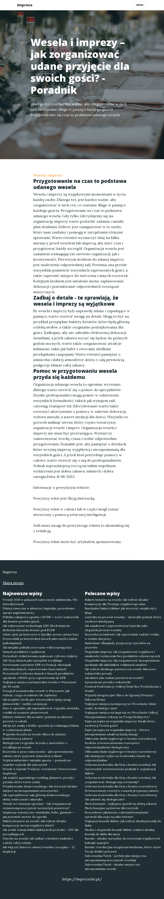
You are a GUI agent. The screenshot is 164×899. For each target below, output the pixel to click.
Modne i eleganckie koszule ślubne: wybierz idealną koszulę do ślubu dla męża (120, 832)
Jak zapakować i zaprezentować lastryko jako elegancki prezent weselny (116, 628)
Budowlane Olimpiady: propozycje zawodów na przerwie (117, 645)
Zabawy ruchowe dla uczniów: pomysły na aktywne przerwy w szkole (38, 719)
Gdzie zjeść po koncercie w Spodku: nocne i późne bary (41, 634)
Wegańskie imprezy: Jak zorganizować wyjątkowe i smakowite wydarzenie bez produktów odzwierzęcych (122, 654)
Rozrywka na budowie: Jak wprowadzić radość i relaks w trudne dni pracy (122, 637)
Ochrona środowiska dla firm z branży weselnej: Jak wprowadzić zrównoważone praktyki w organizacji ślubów (120, 769)
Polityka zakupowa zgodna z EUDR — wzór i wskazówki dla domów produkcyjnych (41, 619)
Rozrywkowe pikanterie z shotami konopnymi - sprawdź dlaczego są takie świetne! (117, 815)
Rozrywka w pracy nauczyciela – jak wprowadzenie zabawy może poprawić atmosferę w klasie (38, 754)
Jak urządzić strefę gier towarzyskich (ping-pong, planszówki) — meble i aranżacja (37, 702)
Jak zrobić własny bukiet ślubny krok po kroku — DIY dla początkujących (41, 832)
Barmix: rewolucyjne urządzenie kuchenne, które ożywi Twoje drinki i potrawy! (123, 849)
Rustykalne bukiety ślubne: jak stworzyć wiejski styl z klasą (121, 610)
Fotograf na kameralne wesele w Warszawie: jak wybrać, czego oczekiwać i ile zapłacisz (36, 693)
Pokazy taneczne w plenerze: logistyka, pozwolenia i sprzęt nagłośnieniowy (39, 610)
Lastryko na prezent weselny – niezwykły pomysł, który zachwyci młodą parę (123, 619)
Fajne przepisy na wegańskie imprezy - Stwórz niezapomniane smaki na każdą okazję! (117, 732)
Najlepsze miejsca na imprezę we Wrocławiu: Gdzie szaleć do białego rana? (120, 706)
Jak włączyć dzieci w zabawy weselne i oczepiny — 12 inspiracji (39, 849)
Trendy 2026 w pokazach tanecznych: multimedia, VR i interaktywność (40, 602)
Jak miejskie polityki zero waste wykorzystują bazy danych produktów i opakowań (37, 650)
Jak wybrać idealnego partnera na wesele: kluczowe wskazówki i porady (120, 671)
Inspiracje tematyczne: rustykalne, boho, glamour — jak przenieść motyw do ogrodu (39, 815)
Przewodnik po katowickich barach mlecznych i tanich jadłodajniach (40, 641)
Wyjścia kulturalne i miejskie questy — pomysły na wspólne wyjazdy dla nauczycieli (37, 762)
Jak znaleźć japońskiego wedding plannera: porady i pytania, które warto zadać (38, 780)
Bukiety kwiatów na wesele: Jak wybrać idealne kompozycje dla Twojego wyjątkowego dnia (116, 602)
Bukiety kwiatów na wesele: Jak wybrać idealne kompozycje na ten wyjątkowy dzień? (34, 823)
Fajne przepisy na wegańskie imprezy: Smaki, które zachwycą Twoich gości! (120, 723)
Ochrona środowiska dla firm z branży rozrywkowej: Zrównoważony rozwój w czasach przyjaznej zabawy (122, 788)
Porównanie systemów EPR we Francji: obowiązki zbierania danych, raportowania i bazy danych (37, 667)
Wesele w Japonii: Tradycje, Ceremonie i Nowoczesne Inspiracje (40, 771)
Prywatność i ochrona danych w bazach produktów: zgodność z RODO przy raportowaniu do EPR (38, 676)
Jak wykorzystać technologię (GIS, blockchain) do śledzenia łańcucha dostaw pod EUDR (36, 628)
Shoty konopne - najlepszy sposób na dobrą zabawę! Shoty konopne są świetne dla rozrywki (121, 806)
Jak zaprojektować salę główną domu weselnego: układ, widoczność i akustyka (37, 797)
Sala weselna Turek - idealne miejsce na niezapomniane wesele (112, 867)
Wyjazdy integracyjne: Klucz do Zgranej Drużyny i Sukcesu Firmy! (119, 697)
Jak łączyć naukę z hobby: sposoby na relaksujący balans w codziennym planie (41, 728)
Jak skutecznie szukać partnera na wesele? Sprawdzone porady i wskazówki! (114, 680)
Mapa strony (13, 582)
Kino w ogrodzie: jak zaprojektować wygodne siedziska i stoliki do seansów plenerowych (41, 710)
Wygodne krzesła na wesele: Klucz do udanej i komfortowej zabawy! (34, 736)
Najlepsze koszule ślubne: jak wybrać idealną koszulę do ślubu (123, 823)
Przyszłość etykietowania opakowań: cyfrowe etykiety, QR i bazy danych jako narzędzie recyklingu (40, 658)
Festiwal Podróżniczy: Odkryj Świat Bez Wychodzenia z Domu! (123, 689)
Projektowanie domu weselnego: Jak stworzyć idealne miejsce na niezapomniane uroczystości (40, 788)
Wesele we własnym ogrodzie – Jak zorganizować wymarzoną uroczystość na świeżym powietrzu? (37, 806)
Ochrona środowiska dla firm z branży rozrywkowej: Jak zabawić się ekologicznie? (121, 797)
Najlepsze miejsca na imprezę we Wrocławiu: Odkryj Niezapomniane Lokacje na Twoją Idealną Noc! (121, 715)
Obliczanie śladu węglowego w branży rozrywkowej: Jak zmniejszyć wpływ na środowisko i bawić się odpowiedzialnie (121, 756)
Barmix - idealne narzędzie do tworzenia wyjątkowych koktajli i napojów (122, 841)
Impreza (24, 5)
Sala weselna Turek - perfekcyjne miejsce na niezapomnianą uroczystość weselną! (115, 858)
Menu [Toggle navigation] (140, 5)
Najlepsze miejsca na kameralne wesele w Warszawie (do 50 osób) (39, 684)
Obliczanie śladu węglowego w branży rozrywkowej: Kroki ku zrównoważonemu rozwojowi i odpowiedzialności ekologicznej (121, 743)
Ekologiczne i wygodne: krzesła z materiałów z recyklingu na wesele (35, 745)
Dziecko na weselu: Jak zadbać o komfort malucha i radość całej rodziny (38, 841)
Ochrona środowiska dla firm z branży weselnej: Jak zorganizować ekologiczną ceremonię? (120, 780)
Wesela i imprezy (47, 175)
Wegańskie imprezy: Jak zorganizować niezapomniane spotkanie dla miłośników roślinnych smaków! (122, 663)
